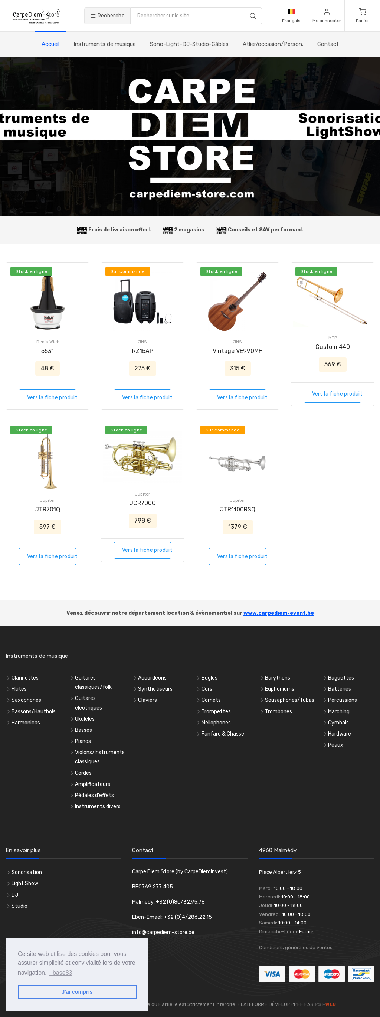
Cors (207, 689)
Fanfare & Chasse (223, 734)
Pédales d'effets (94, 795)
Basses (83, 730)
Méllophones (216, 723)
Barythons (277, 678)
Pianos (83, 741)
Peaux (335, 745)
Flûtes (19, 689)
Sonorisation (27, 872)
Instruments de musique (104, 44)
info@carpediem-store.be (163, 932)
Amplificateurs (92, 784)
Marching (339, 711)
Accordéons (152, 678)
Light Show (25, 883)
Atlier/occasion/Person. (273, 44)
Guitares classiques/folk (93, 682)
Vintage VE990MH (238, 350)
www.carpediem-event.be (278, 613)
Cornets (211, 700)
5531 (47, 350)
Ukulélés (85, 719)
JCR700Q (143, 503)
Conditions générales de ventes (295, 947)
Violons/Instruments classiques (100, 757)
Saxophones (26, 700)
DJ (15, 895)
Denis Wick (47, 341)
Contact (328, 44)
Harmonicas (26, 723)
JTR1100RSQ (237, 509)
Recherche (107, 16)
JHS (142, 341)
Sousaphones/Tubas (289, 700)
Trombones (278, 711)
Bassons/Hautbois (34, 711)
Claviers (147, 700)
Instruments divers (98, 806)
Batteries (339, 689)
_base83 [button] (60, 973)
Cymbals (338, 723)
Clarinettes (25, 678)
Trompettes (216, 711)
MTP (332, 337)
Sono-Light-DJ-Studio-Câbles (189, 44)
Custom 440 (332, 346)
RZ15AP (142, 350)
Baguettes (341, 678)
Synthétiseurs (155, 689)
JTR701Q (47, 509)
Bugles (209, 678)
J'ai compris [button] (77, 992)
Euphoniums (279, 689)
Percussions (342, 700)
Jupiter (47, 500)
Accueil (50, 44)
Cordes (83, 773)
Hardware (339, 734)
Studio (19, 906)
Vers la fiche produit (52, 397)
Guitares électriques (88, 703)
